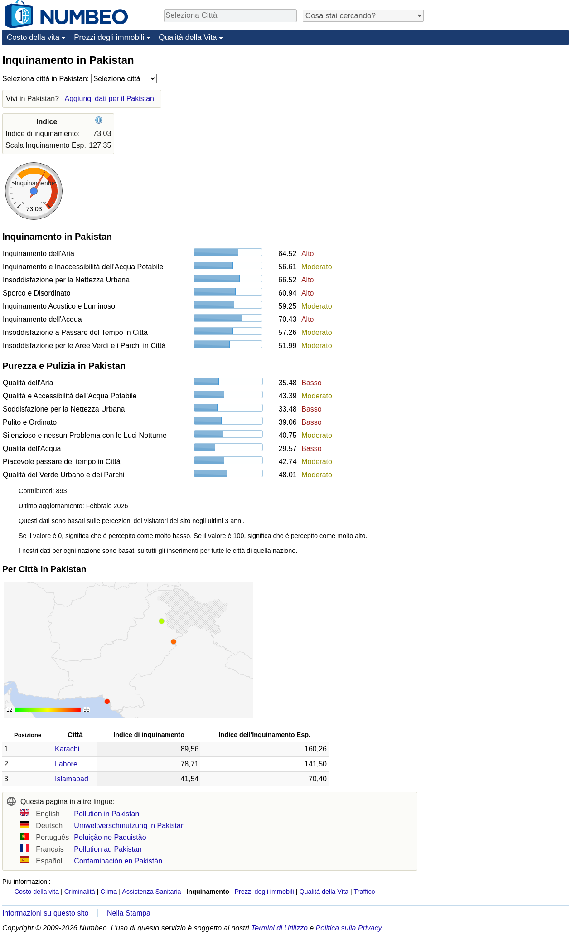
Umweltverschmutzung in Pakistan (129, 825)
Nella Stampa (128, 913)
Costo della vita (33, 37)
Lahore (66, 764)
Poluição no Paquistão (110, 837)
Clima (109, 891)
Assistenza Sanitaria (151, 891)
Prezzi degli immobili (109, 37)
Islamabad (71, 779)
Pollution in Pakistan (106, 814)
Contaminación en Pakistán (118, 861)
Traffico (364, 891)
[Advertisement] (501, 109)
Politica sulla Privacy (349, 928)
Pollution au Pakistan (107, 849)
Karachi (67, 749)
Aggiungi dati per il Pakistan (109, 98)
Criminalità (79, 891)
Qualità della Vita (188, 37)
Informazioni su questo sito (45, 913)
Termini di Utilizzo (279, 928)
